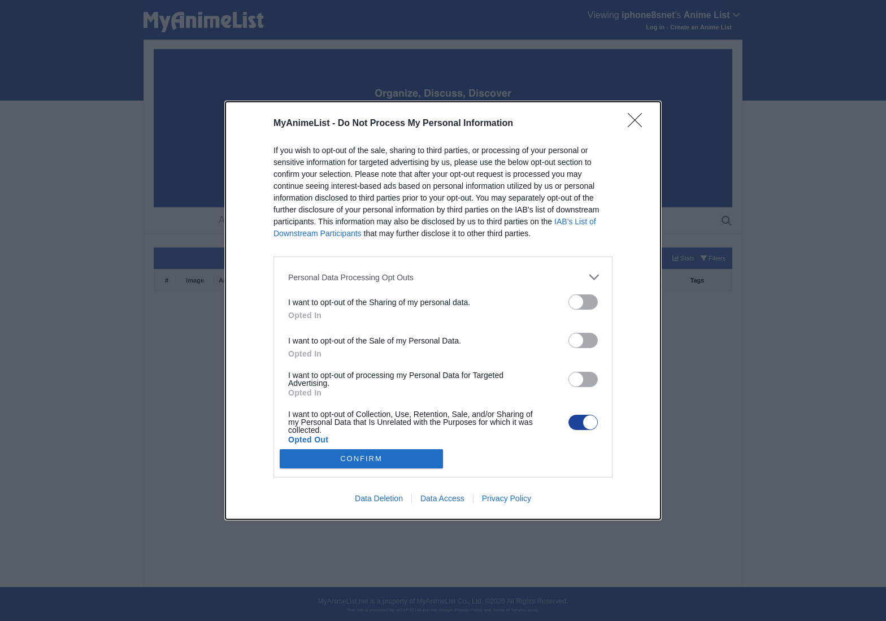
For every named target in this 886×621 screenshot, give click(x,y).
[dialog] (443, 310)
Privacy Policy (506, 498)
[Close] (638, 123)
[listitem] (443, 277)
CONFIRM (361, 458)
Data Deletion (379, 498)
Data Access (442, 498)
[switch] (583, 302)
